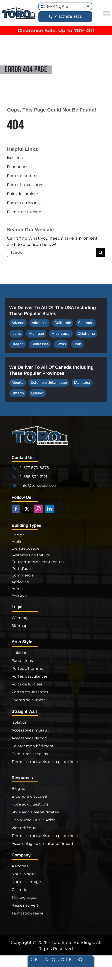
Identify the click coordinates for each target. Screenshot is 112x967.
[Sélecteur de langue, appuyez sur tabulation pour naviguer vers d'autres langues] (65, 6)
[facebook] (16, 509)
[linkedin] (49, 509)
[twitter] (27, 509)
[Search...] (51, 252)
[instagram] (38, 509)
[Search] (100, 252)
